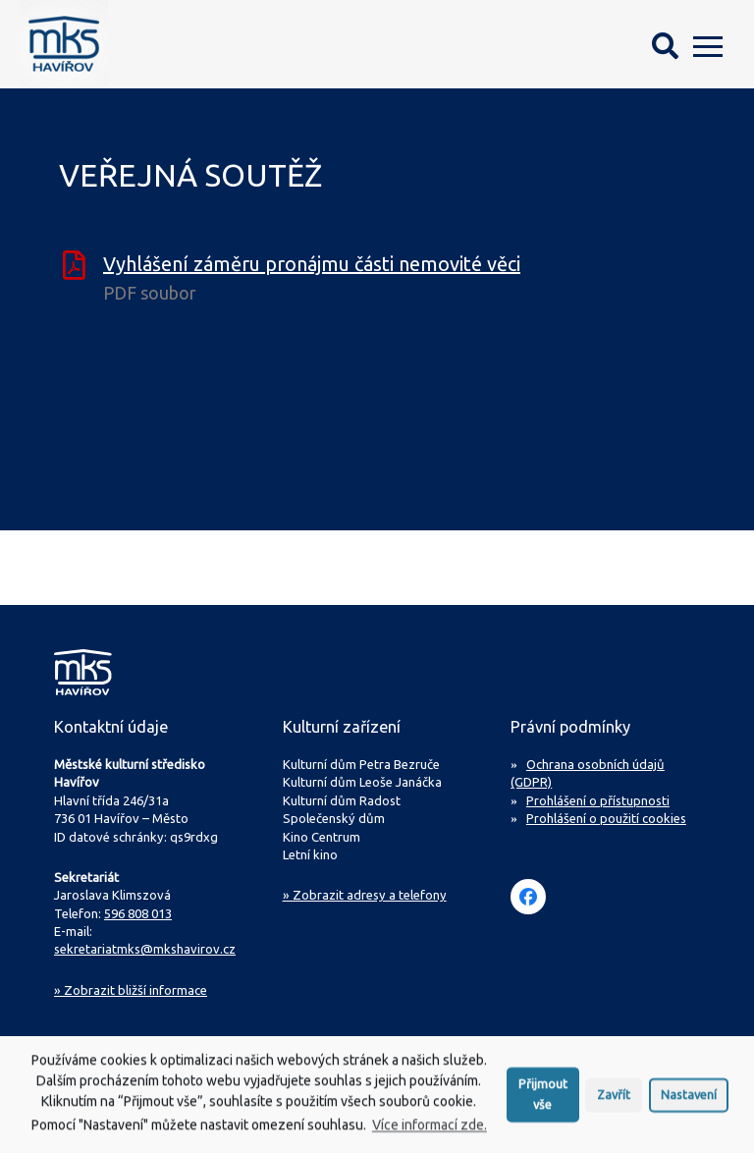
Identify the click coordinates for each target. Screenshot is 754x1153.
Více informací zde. (429, 1131)
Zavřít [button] (613, 1101)
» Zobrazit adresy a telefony (365, 895)
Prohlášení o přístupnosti (598, 800)
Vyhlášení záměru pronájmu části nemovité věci (311, 263)
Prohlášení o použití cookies (606, 818)
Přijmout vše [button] (542, 1100)
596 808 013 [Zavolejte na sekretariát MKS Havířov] (138, 913)
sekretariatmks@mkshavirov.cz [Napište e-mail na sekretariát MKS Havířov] (145, 949)
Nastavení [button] (689, 1101)
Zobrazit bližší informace (130, 990)
